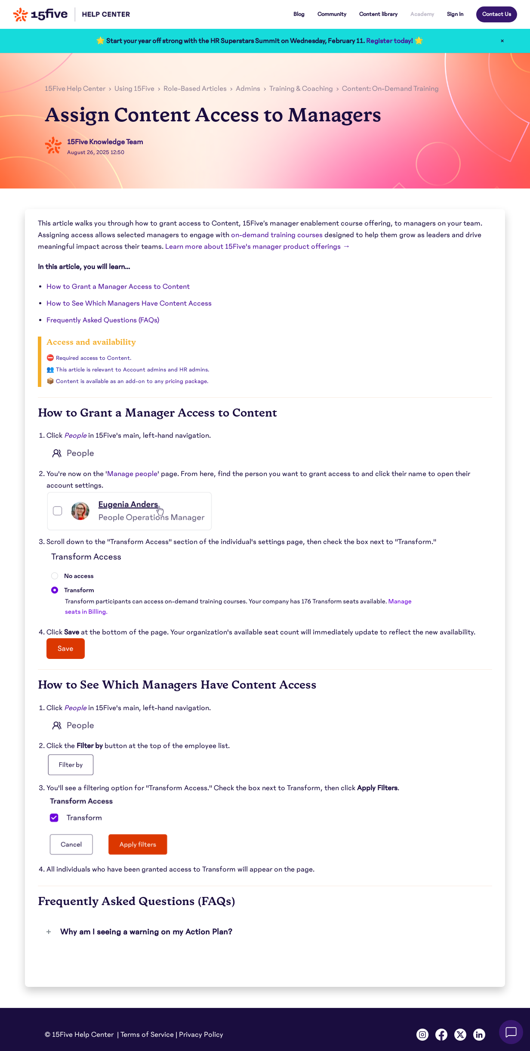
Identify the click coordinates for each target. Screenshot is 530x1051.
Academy (422, 14)
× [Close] (502, 41)
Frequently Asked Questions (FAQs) (102, 320)
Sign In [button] (455, 14)
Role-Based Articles (195, 88)
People (75, 435)
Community (331, 14)
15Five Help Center (75, 88)
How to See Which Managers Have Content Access (129, 303)
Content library (378, 14)
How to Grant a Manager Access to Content (118, 286)
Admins (248, 88)
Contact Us (496, 14)
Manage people (132, 474)
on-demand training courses (277, 235)
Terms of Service (147, 1034)
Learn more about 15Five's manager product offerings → (257, 246)
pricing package (186, 381)
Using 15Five (134, 88)
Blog (299, 14)
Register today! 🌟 (394, 41)
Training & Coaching (301, 88)
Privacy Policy (201, 1034)
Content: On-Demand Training (390, 88)
